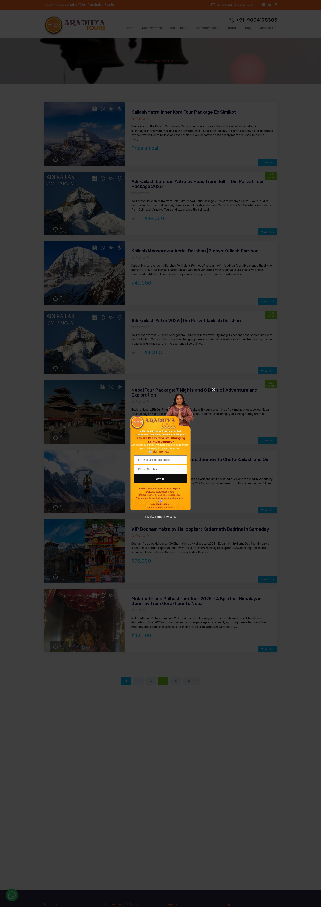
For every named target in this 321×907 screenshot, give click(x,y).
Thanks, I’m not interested (160, 516)
